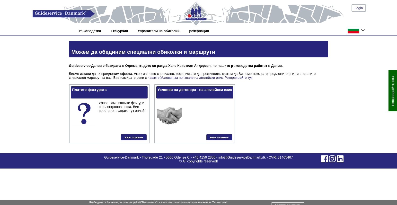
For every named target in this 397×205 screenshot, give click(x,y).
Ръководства (90, 31)
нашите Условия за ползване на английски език (185, 78)
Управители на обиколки (159, 31)
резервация (199, 31)
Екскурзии (119, 31)
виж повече (133, 137)
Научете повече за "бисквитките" (208, 202)
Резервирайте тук (238, 78)
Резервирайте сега (393, 91)
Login (358, 8)
